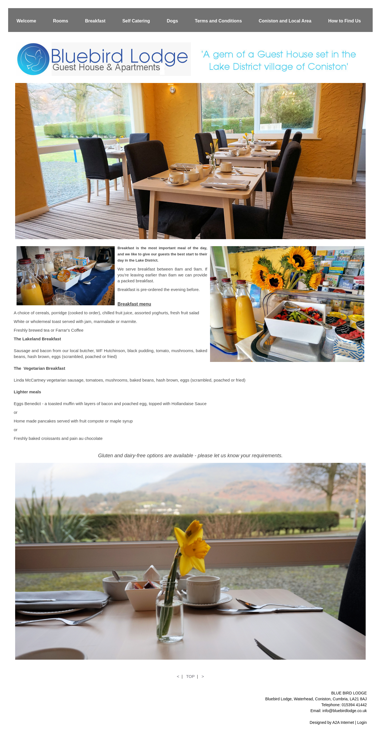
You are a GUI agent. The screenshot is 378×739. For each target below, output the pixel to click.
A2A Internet (343, 722)
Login (362, 722)
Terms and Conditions (218, 21)
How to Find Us (344, 21)
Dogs (172, 21)
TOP (190, 676)
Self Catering (136, 21)
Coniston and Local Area (285, 21)
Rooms (60, 21)
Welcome (26, 21)
